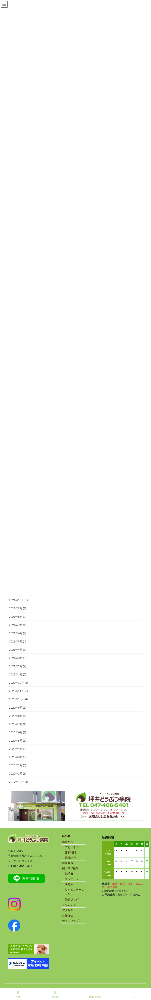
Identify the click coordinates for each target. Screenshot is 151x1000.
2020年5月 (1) (17, 740)
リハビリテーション (74, 892)
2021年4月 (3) (17, 649)
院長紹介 (70, 857)
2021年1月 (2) (17, 674)
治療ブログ (72, 899)
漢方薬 (69, 884)
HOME (66, 836)
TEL (133, 994)
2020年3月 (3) (17, 757)
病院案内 (67, 841)
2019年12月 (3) (18, 781)
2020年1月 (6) (17, 773)
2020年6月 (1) (17, 732)
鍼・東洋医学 (70, 868)
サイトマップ (70, 920)
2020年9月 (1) (17, 707)
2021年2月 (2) (17, 666)
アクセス (67, 910)
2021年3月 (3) (17, 658)
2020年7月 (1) (17, 724)
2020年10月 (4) (18, 699)
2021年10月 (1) (18, 600)
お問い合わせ (95, 994)
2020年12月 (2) (18, 682)
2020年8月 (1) (17, 715)
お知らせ (67, 915)
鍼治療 (69, 873)
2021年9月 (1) (17, 608)
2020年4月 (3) (17, 748)
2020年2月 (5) (17, 765)
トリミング (69, 904)
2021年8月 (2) (17, 616)
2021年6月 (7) (17, 633)
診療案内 (67, 863)
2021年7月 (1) (17, 625)
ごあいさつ (72, 847)
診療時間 (70, 852)
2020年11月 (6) (18, 691)
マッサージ (72, 878)
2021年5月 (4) (17, 641)
